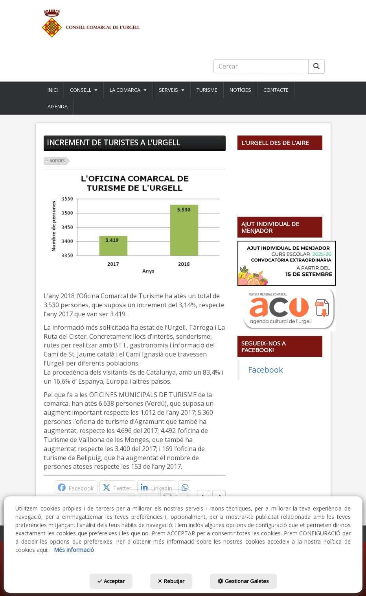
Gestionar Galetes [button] (243, 581)
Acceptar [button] (111, 581)
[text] (261, 66)
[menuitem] (53, 90)
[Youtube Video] (280, 177)
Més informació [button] (74, 549)
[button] (183, 23)
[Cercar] (316, 66)
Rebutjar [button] (171, 581)
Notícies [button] (57, 161)
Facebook (265, 369)
